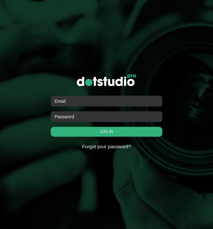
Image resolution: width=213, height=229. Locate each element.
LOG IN (106, 131)
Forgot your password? (106, 146)
